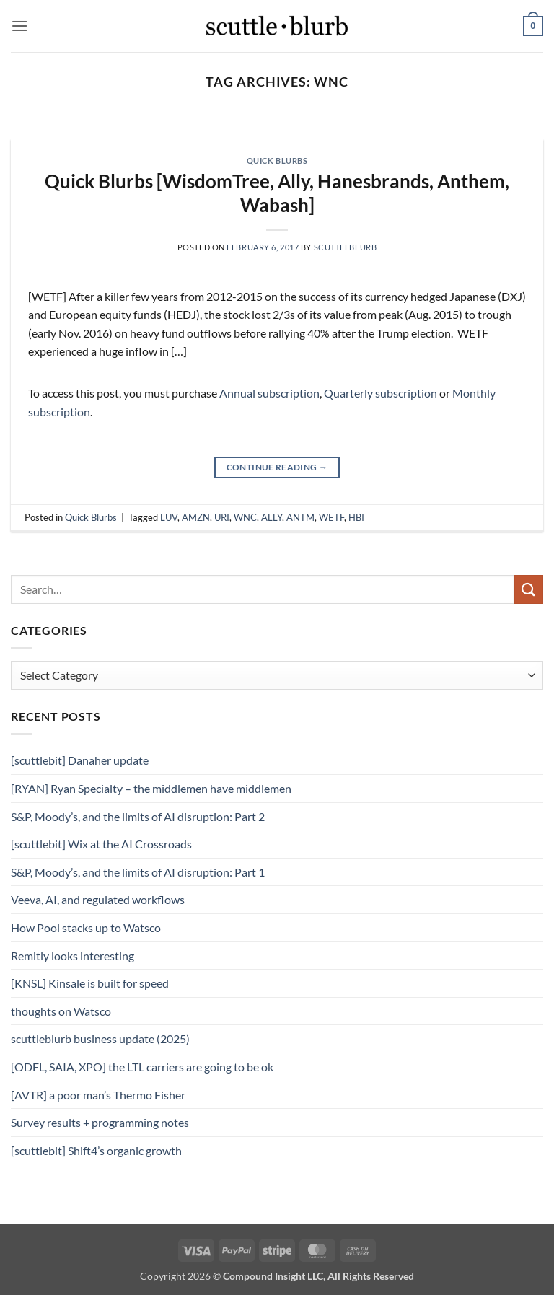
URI (221, 517)
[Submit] (528, 589)
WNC (245, 517)
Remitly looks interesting (72, 955)
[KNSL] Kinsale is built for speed (90, 983)
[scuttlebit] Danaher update (80, 760)
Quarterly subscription (380, 393)
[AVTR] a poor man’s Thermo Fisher (98, 1095)
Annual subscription (269, 393)
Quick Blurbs (277, 160)
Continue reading (277, 467)
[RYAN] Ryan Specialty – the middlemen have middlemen (151, 788)
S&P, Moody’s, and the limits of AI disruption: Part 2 (138, 816)
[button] (19, 25)
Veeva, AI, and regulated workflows (98, 899)
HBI (356, 517)
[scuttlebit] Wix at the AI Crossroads (101, 844)
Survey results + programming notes (100, 1122)
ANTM (300, 517)
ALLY (271, 517)
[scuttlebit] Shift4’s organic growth (96, 1150)
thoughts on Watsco (61, 1011)
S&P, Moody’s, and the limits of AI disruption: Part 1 (138, 872)
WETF (331, 517)
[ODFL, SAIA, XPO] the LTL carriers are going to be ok (142, 1067)
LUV (168, 517)
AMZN (196, 517)
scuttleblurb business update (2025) (100, 1038)
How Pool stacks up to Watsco (86, 927)
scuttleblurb (345, 247)
